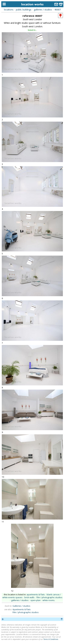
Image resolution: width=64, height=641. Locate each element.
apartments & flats (36, 594)
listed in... (32, 30)
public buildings (23, 9)
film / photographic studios (49, 597)
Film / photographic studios (26, 612)
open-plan (35, 600)
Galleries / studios (21, 605)
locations (8, 9)
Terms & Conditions (50, 639)
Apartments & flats (22, 609)
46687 (57, 9)
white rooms (49, 600)
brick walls (29, 597)
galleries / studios (43, 9)
